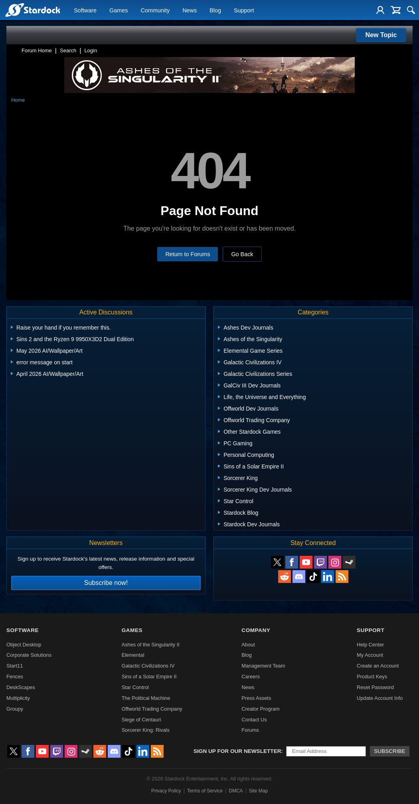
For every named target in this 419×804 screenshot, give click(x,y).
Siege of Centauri (141, 720)
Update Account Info (380, 698)
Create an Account (378, 666)
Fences (14, 677)
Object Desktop (24, 645)
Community (155, 10)
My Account (370, 655)
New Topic (381, 35)
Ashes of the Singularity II (151, 645)
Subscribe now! (106, 582)
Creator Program (260, 709)
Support (244, 10)
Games (118, 10)
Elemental (133, 655)
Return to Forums (187, 254)
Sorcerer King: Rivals (146, 730)
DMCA (236, 791)
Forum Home (37, 50)
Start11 (14, 666)
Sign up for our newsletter (237, 751)
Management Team (263, 666)
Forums (250, 730)
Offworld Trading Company (152, 709)
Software (85, 10)
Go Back (242, 254)
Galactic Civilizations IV (148, 666)
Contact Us (254, 720)
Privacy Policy (166, 791)
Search (68, 50)
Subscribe (389, 751)
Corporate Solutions (28, 655)
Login (90, 50)
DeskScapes (20, 687)
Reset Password (375, 687)
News (189, 10)
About (248, 645)
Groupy (14, 709)
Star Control (135, 687)
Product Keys (372, 677)
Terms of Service (205, 791)
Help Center (370, 645)
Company (255, 630)
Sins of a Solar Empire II (149, 677)
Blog (215, 10)
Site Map (258, 791)
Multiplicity (18, 698)
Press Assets (256, 698)
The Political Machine (146, 698)
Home (18, 100)
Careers (250, 677)
